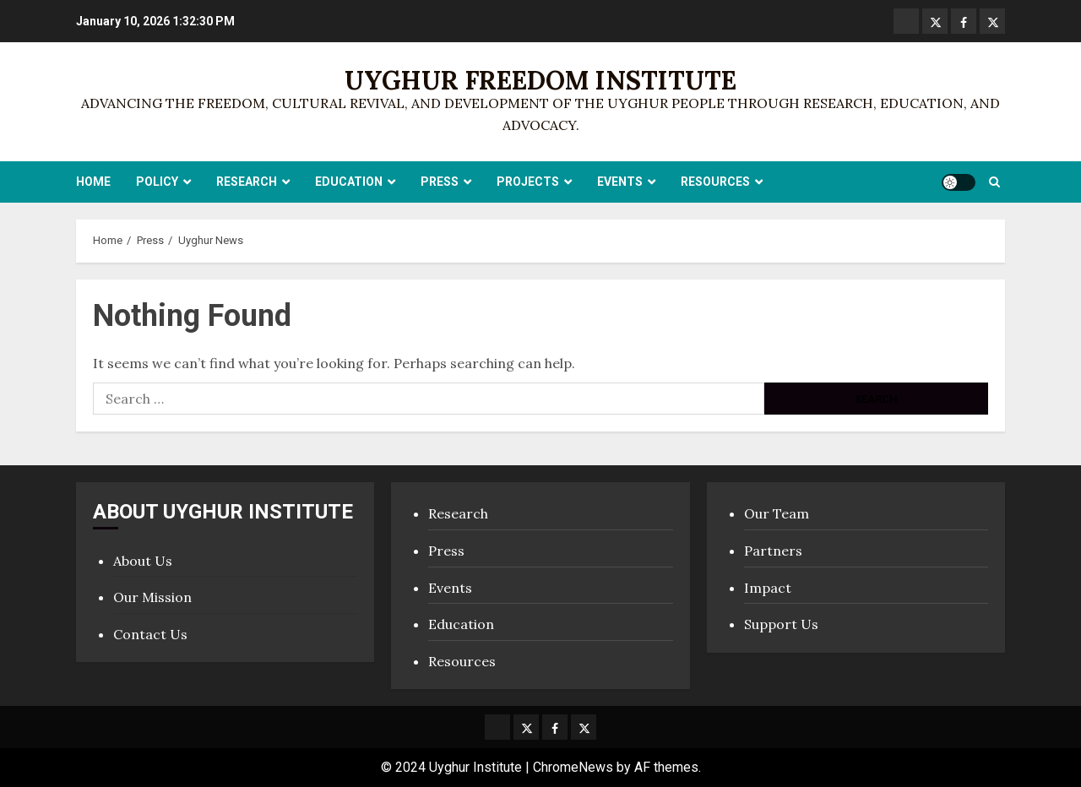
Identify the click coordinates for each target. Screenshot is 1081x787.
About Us (142, 560)
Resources (715, 181)
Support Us (781, 624)
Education (349, 181)
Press (440, 181)
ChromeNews (573, 767)
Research (246, 181)
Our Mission (152, 597)
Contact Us (150, 634)
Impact (767, 587)
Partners (773, 550)
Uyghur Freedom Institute (540, 80)
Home (93, 181)
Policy (157, 181)
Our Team (776, 513)
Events (620, 181)
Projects (528, 181)
